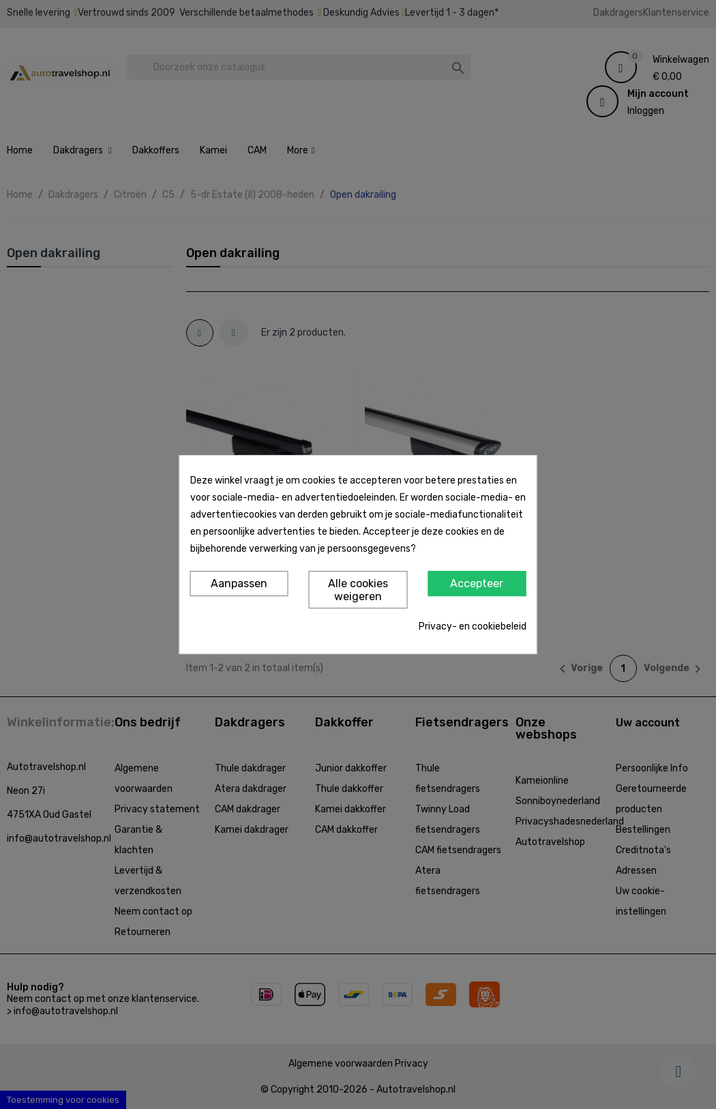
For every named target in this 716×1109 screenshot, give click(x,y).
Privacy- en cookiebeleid (472, 626)
